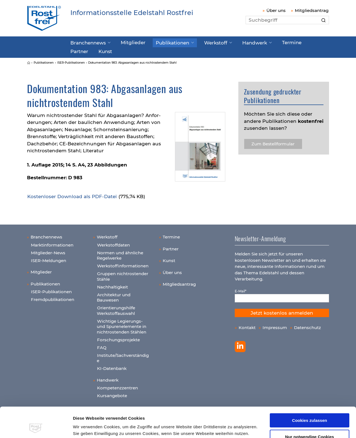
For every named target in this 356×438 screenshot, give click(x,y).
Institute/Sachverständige (123, 356)
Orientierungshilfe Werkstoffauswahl (116, 308)
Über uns (276, 10)
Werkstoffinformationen (123, 264)
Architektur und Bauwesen (113, 295)
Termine (267, 42)
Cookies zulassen (309, 392)
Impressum (226, 411)
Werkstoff (199, 42)
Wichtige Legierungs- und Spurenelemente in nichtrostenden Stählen (121, 325)
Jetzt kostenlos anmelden (282, 311)
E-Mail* (240, 289)
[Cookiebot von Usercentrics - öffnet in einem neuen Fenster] (36, 427)
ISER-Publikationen (51, 290)
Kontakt (247, 325)
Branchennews (85, 42)
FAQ (102, 346)
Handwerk (234, 42)
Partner (294, 42)
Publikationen (161, 42)
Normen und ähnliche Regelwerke (120, 253)
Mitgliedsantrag (312, 10)
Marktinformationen (52, 243)
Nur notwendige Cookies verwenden (309, 410)
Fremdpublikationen (52, 297)
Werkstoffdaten (113, 243)
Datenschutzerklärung (188, 411)
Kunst (76, 50)
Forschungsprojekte (118, 338)
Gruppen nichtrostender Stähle (122, 274)
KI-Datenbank (112, 366)
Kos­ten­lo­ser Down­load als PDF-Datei (72, 195)
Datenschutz (307, 325)
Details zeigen (87, 427)
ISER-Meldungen (48, 259)
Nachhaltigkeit (112, 285)
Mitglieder (126, 42)
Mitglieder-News (48, 251)
